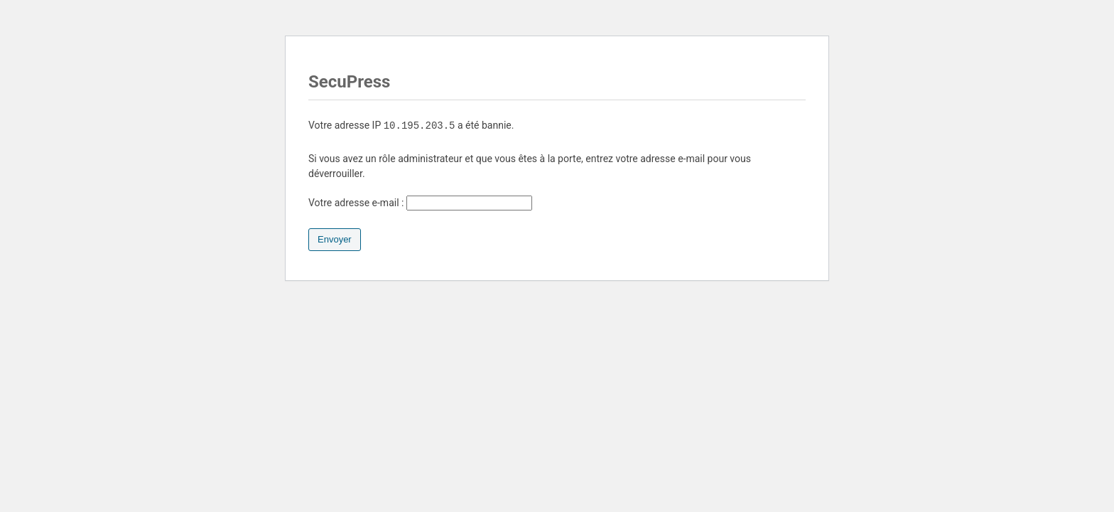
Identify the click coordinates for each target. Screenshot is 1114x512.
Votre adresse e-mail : (420, 202)
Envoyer (335, 239)
